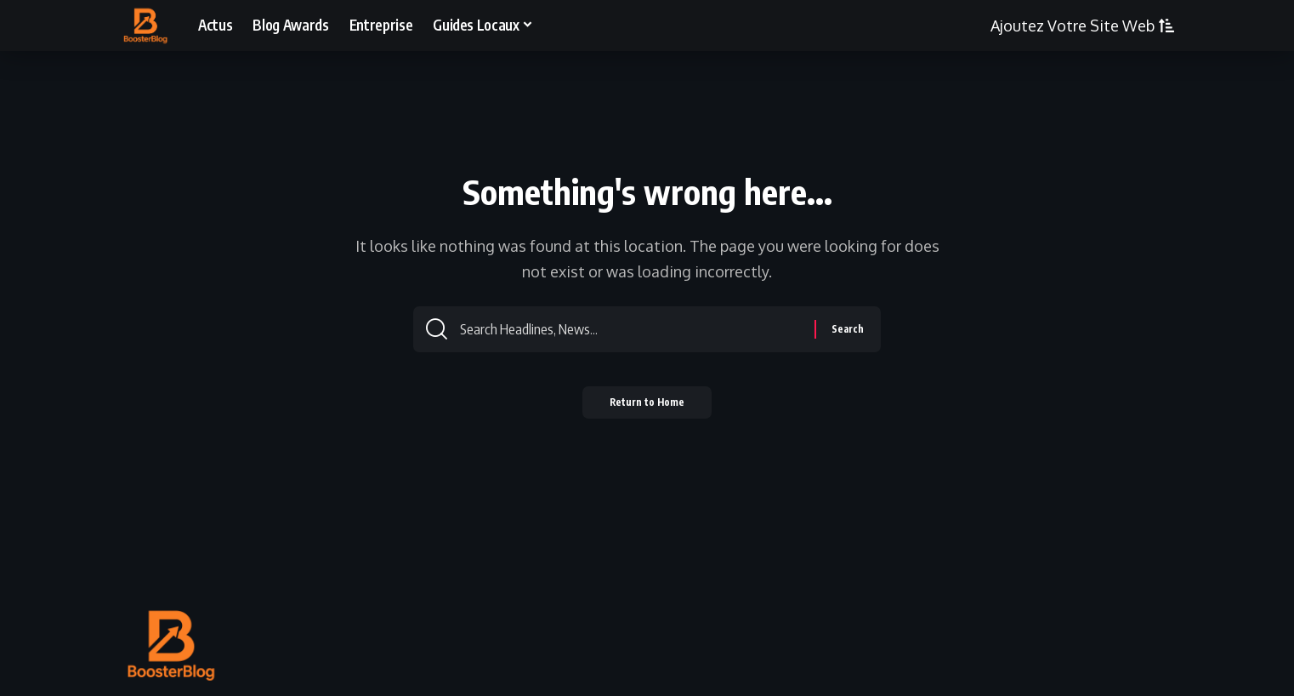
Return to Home (647, 408)
